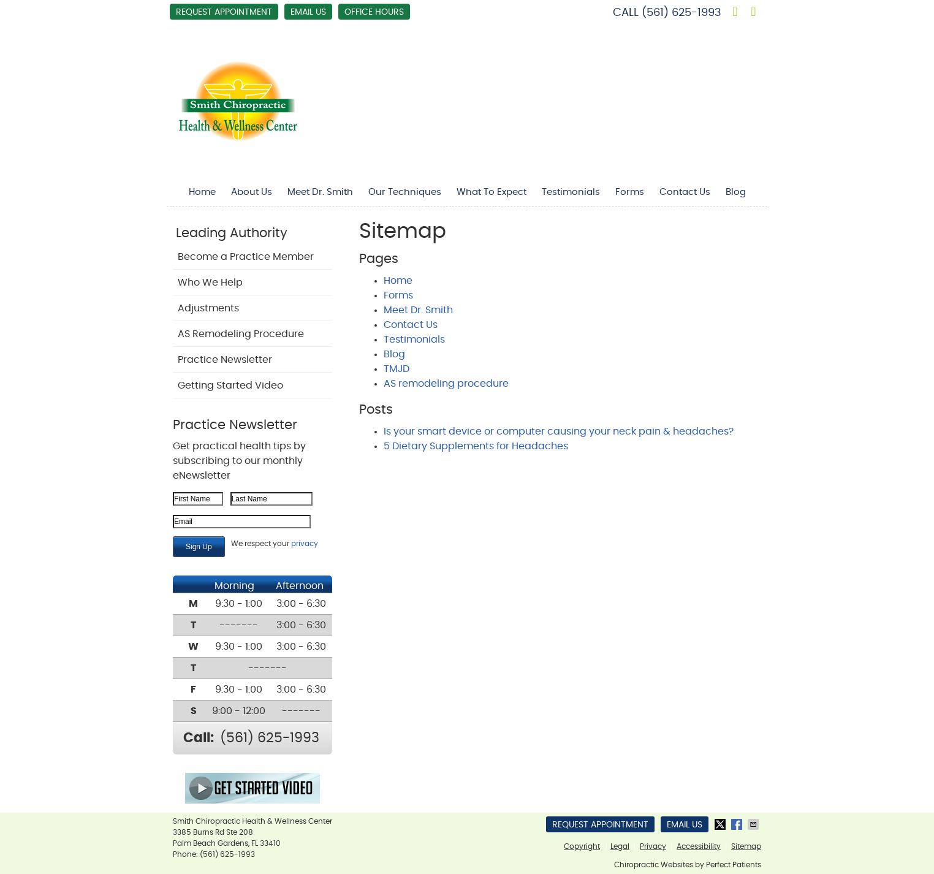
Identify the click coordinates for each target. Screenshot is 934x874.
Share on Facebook (738, 824)
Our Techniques (404, 192)
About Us (251, 192)
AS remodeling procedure (446, 384)
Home (202, 192)
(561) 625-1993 (681, 12)
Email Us (308, 12)
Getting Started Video (230, 385)
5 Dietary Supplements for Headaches (476, 446)
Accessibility (699, 846)
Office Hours (374, 12)
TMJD (396, 369)
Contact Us (684, 192)
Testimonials (571, 192)
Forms (629, 192)
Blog (736, 192)
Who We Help (210, 282)
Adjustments (208, 308)
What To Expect (491, 192)
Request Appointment (224, 12)
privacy (304, 543)
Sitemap (746, 846)
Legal (619, 846)
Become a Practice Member (246, 257)
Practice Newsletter (225, 360)
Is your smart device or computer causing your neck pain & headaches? (559, 431)
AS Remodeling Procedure (241, 334)
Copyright (582, 846)
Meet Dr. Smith (320, 192)
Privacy (653, 846)
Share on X (721, 824)
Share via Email (754, 824)
